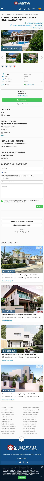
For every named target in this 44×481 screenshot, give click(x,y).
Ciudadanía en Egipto (29, 428)
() (35, 23)
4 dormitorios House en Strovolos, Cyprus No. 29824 (19, 354)
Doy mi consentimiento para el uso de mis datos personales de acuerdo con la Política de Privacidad (21, 201)
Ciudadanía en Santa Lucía (9, 426)
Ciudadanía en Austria (29, 431)
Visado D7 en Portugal (7, 412)
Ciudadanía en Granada (8, 431)
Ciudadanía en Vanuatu (7, 433)
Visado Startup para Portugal (31, 412)
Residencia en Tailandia (29, 424)
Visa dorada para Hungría (30, 414)
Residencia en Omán (7, 417)
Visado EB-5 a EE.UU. (7, 410)
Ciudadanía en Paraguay (30, 433)
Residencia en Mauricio (29, 417)
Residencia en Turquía (7, 424)
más (2, 135)
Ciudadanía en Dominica (8, 428)
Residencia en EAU (6, 421)
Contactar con (22, 100)
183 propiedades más (22, 104)
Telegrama (6, 178)
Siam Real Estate (7, 320)
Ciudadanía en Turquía (29, 426)
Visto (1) (40, 25)
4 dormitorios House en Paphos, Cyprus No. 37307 (18, 394)
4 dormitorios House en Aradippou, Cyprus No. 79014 (19, 275)
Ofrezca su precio (38, 28)
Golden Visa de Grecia (7, 414)
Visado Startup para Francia (31, 407)
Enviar (39, 206)
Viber (32, 175)
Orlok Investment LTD (8, 400)
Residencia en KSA (6, 419)
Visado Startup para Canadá (31, 410)
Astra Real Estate (22, 96)
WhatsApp (25, 175)
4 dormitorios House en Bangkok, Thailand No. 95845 (19, 314)
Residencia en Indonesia (30, 421)
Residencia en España (29, 419)
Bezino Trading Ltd (7, 281)
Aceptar (22, 477)
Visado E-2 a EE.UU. (7, 407)
